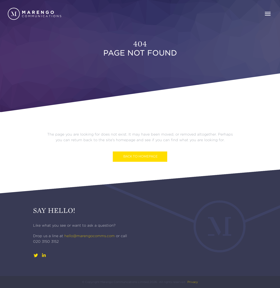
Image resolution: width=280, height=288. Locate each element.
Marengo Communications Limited (125, 282)
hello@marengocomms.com (89, 236)
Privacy (192, 282)
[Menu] (267, 13)
